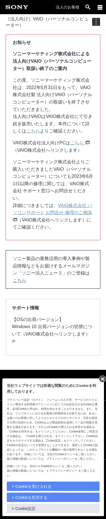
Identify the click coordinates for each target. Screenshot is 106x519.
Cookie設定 (25, 508)
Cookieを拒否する (31, 497)
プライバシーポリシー (63, 470)
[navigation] (96, 22)
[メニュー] (100, 7)
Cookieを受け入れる (33, 486)
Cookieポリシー (51, 466)
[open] (88, 7)
